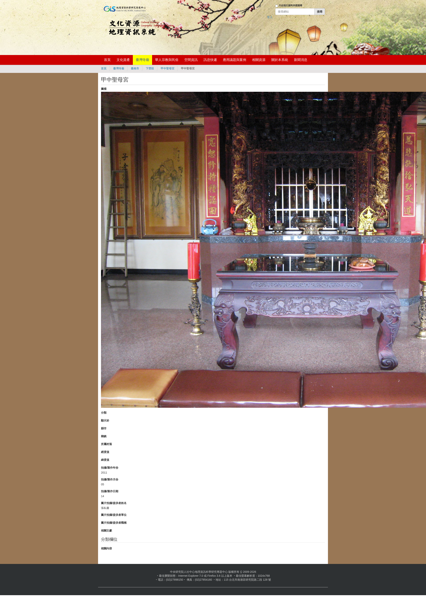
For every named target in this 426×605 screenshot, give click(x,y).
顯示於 (105, 420)
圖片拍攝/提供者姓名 (114, 503)
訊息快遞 (210, 60)
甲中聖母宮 (167, 68)
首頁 (107, 60)
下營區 (150, 68)
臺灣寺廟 (142, 60)
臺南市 (135, 68)
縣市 (103, 428)
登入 (270, 17)
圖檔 (103, 88)
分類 (103, 412)
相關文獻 (106, 530)
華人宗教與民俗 (166, 60)
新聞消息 (300, 60)
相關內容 (106, 548)
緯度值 (105, 459)
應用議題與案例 (234, 60)
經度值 (105, 452)
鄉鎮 (103, 436)
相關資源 (258, 60)
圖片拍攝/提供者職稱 (114, 522)
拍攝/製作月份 (109, 479)
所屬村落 (106, 444)
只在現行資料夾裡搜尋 (290, 5)
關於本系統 (279, 60)
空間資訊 (191, 60)
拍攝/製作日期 (109, 491)
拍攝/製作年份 (109, 467)
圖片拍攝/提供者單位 (114, 514)
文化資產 (123, 60)
